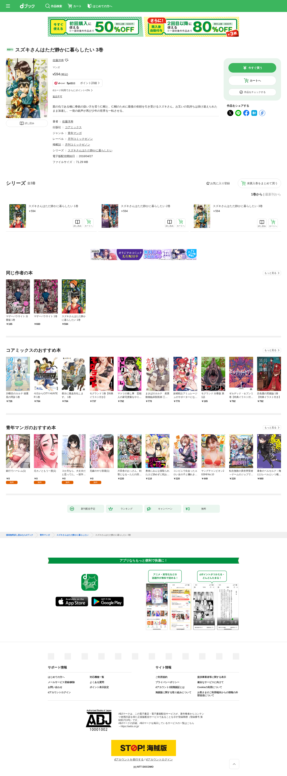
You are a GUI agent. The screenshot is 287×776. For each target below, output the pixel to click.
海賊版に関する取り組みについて (173, 692)
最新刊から (273, 194)
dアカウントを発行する (129, 759)
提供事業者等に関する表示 (211, 677)
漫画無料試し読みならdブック (19, 535)
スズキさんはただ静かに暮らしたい (90, 150)
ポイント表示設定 (99, 687)
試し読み (29, 123)
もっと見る (270, 273)
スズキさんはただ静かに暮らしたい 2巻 (146, 206)
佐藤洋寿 (58, 60)
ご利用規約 (161, 677)
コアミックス (73, 127)
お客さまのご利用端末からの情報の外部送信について (217, 694)
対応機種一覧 (97, 677)
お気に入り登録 (220, 183)
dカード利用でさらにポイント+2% (71, 90)
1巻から (256, 194)
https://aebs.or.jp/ (130, 726)
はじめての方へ (56, 677)
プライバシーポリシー (167, 682)
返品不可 (57, 96)
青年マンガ (75, 133)
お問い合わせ (55, 687)
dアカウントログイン (59, 692)
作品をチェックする (255, 92)
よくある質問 (97, 682)
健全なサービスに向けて (210, 682)
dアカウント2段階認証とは (170, 687)
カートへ (255, 80)
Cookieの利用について (209, 687)
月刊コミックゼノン (80, 138)
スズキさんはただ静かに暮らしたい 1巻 (53, 206)
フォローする (67, 60)
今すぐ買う (255, 67)
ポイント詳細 (88, 83)
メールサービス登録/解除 (61, 682)
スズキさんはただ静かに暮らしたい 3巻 (238, 206)
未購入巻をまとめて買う (262, 183)
